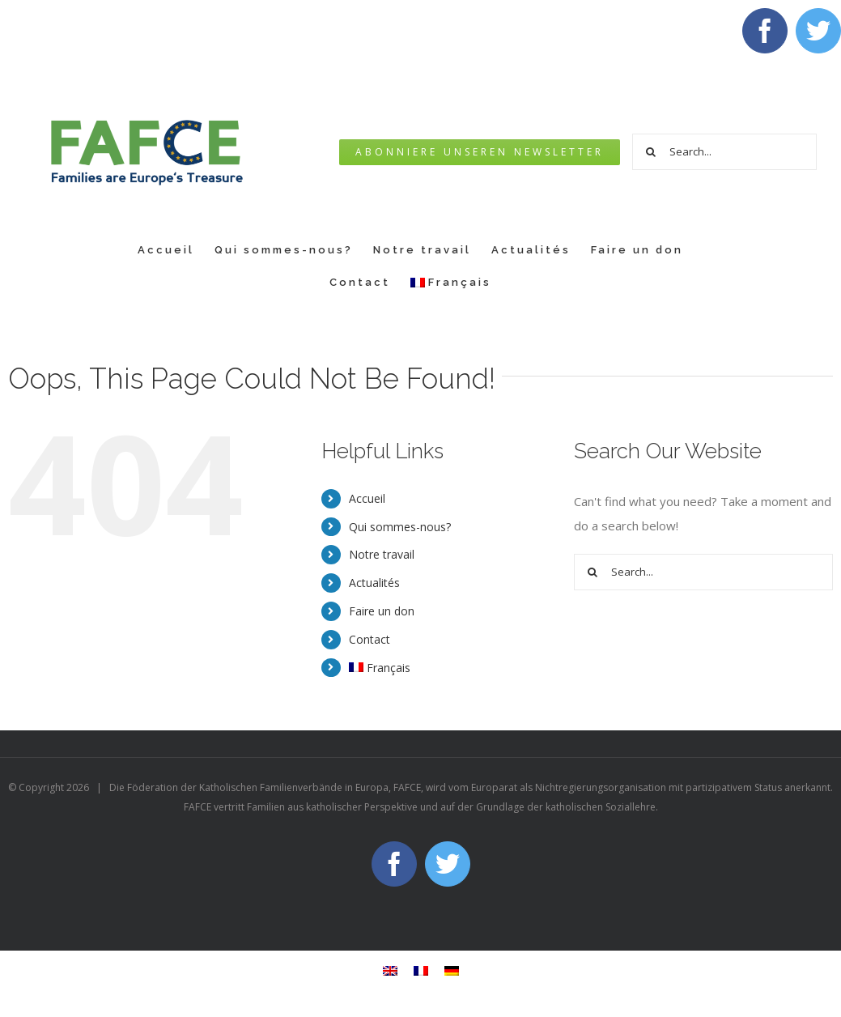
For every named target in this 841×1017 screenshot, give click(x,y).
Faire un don (381, 611)
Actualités (374, 582)
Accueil (367, 498)
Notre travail (381, 554)
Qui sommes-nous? (400, 526)
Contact (369, 639)
